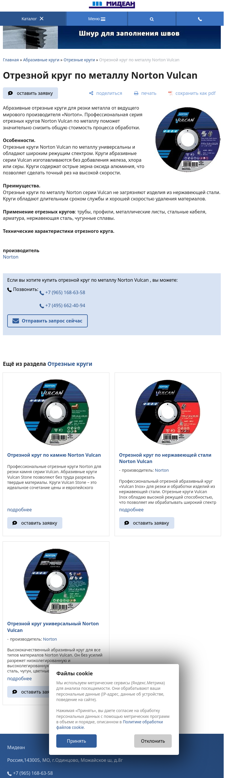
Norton (10, 257)
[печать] (145, 93)
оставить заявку (35, 93)
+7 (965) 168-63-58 (62, 292)
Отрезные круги (79, 59)
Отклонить (153, 741)
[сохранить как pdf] (192, 93)
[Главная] (112, 6)
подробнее (19, 509)
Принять (76, 741)
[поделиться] (106, 93)
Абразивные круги (41, 59)
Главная (11, 59)
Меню (96, 18)
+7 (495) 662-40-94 (62, 305)
